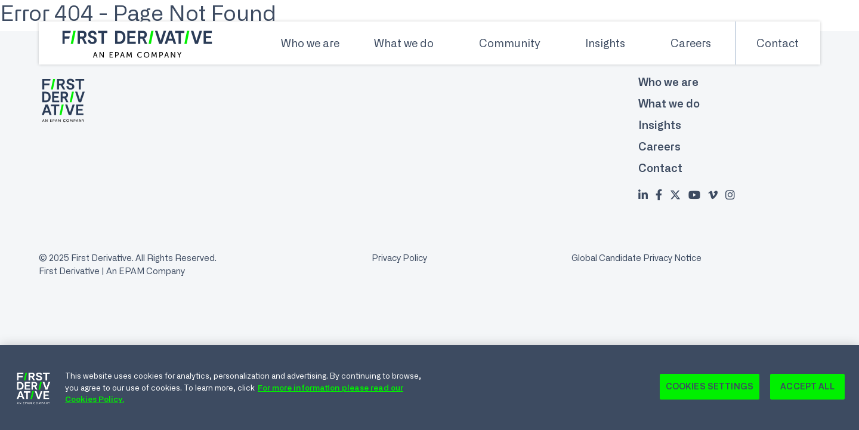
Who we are (310, 43)
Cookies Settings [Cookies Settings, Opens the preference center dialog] (709, 390)
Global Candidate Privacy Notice (636, 258)
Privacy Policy (399, 258)
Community (509, 43)
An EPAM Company (145, 271)
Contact (777, 43)
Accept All (807, 390)
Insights (605, 43)
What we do (404, 43)
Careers (690, 43)
